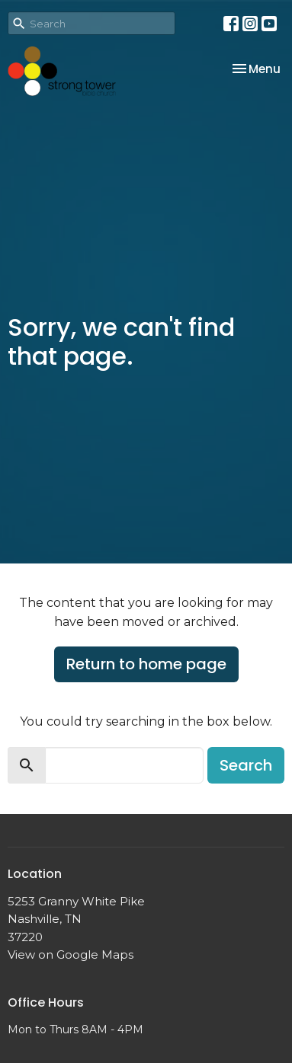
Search (246, 765)
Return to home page (146, 664)
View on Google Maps (70, 954)
